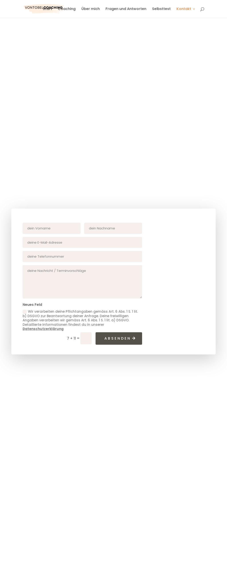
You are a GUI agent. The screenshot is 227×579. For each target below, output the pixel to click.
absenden (117, 338)
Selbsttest (161, 9)
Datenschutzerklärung (43, 328)
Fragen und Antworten (126, 9)
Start (47, 9)
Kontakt (183, 9)
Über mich (90, 9)
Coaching (67, 9)
